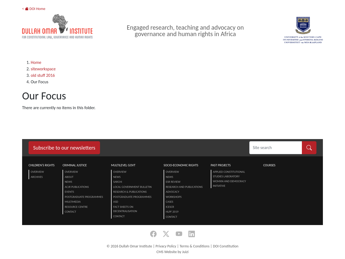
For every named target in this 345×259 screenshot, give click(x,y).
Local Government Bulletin (132, 187)
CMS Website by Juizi (172, 252)
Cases (169, 201)
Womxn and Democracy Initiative (229, 183)
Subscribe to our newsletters (64, 147)
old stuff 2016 (43, 75)
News (68, 182)
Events (69, 192)
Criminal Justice (75, 165)
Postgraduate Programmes (84, 197)
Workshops (173, 197)
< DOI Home (33, 8)
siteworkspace (43, 68)
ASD (115, 201)
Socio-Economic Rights (181, 165)
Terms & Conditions (194, 246)
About (69, 177)
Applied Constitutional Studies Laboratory (229, 174)
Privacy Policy (166, 246)
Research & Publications (130, 192)
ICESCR (170, 207)
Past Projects (221, 165)
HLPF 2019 (172, 211)
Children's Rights (41, 165)
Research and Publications (184, 187)
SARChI (117, 182)
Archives (37, 177)
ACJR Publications (77, 187)
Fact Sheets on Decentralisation (125, 209)
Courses (269, 165)
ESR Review (173, 182)
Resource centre (76, 207)
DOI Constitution (225, 246)
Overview (37, 172)
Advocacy (172, 192)
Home (36, 62)
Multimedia (73, 201)
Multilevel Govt (123, 165)
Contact (70, 211)
